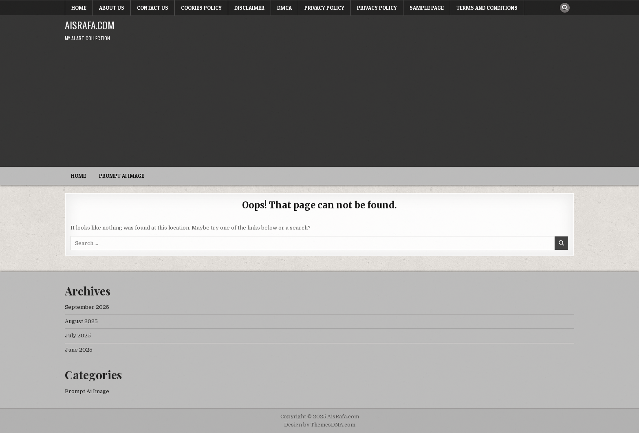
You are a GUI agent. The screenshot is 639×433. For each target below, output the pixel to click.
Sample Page (427, 7)
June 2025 (79, 350)
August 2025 (81, 321)
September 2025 (87, 307)
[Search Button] (565, 8)
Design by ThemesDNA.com (319, 425)
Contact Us (152, 7)
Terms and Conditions (487, 7)
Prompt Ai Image (121, 176)
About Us (111, 7)
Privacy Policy (324, 7)
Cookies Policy (201, 7)
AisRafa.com (90, 24)
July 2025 (78, 335)
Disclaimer (249, 7)
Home (78, 7)
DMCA (284, 7)
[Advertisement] (319, 106)
